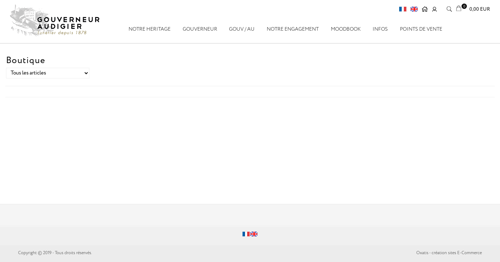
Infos (380, 29)
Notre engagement (293, 29)
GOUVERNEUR (200, 29)
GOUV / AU (242, 29)
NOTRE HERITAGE (150, 29)
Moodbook (346, 29)
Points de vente (421, 29)
